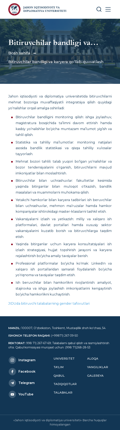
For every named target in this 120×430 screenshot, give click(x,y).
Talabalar (63, 392)
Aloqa (92, 358)
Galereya (95, 375)
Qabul (59, 375)
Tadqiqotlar (65, 384)
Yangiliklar (97, 367)
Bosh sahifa (19, 53)
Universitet (64, 358)
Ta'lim (59, 367)
